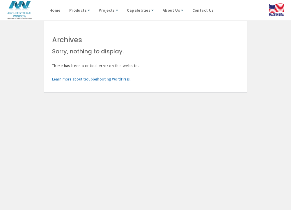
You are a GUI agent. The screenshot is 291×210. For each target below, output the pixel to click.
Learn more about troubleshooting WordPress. (91, 79)
